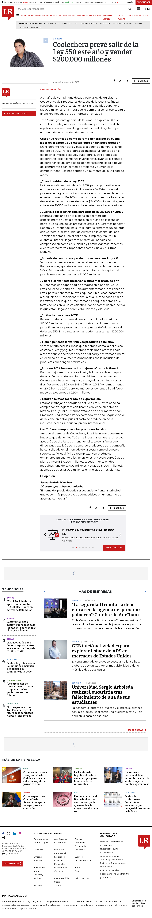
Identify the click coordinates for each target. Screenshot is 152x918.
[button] (44, 535)
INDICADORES (135, 15)
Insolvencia (67, 24)
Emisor (138, 24)
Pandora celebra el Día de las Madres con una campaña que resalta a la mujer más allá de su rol (86, 803)
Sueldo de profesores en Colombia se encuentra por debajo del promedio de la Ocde (21, 667)
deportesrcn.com (27, 908)
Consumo (38, 849)
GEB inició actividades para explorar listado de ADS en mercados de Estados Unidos (102, 651)
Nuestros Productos (109, 848)
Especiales (59, 856)
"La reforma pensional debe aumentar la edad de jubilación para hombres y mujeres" (137, 778)
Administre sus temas (15, 113)
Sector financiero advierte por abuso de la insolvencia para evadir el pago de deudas (21, 626)
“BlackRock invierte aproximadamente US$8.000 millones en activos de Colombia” (20, 605)
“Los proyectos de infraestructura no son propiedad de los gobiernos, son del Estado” (20, 689)
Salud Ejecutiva (82, 878)
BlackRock (105, 24)
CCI (77, 24)
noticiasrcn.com (104, 905)
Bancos (10, 598)
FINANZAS (25, 15)
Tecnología (12, 704)
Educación (12, 660)
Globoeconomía (83, 860)
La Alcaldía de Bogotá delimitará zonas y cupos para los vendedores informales (85, 778)
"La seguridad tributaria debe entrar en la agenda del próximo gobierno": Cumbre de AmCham (106, 609)
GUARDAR (141, 81)
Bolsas (10, 639)
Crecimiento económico (29, 27)
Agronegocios (41, 839)
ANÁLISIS (97, 15)
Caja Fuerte (60, 842)
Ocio (77, 871)
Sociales (38, 885)
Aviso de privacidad (109, 856)
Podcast (38, 878)
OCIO (55, 15)
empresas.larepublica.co (59, 901)
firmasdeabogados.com (85, 901)
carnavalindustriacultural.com (47, 905)
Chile (25, 768)
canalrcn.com (70, 905)
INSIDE (145, 15)
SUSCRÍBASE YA (114, 547)
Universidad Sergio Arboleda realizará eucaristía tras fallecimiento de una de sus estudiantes (102, 694)
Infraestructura (89, 24)
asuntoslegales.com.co (13, 901)
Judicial (27, 793)
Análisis (78, 839)
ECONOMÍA (36, 15)
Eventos (79, 856)
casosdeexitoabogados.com (16, 905)
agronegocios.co (35, 901)
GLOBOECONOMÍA (67, 15)
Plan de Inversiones (122, 24)
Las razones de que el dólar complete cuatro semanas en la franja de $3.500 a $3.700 (21, 647)
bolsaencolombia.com (111, 901)
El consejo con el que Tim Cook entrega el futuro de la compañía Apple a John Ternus (20, 711)
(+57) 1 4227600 (10, 853)
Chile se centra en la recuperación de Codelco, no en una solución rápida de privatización (35, 778)
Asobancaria (52, 24)
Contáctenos (106, 852)
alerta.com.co (9, 908)
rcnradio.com (86, 905)
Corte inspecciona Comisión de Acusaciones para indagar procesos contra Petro (34, 802)
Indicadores (39, 867)
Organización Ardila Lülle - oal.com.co (139, 903)
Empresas (38, 856)
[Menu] (18, 15)
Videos (57, 885)
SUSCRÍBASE (144, 2)
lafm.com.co (121, 905)
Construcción (14, 680)
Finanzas (38, 860)
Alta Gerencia (60, 839)
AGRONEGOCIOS (84, 15)
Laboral (78, 768)
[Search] (130, 8)
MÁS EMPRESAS (135, 730)
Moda (77, 793)
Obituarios (59, 871)
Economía (80, 849)
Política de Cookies (109, 870)
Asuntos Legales (41, 842)
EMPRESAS (47, 15)
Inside (77, 867)
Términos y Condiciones (111, 859)
